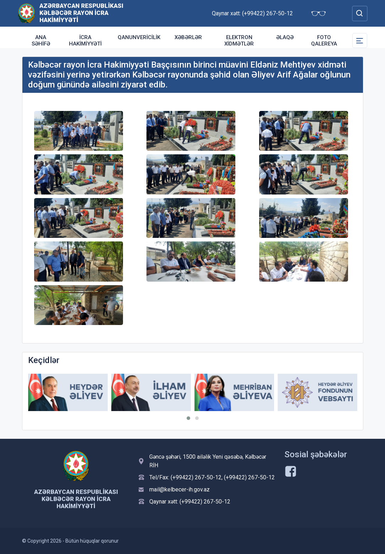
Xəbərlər (188, 37)
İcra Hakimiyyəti (85, 40)
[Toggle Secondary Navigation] (360, 40)
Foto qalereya (324, 40)
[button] (188, 418)
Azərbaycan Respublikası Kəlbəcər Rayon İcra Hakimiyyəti (81, 12)
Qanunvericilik (139, 37)
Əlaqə (285, 37)
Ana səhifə (41, 40)
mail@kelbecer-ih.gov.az (179, 489)
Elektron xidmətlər (239, 40)
